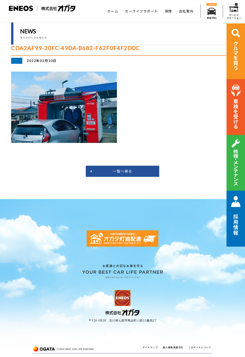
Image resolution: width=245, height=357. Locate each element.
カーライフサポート (141, 11)
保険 (168, 11)
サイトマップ (150, 347)
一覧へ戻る (122, 171)
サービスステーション (234, 11)
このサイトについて (199, 347)
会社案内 (186, 11)
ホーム (112, 11)
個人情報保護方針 (173, 347)
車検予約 (211, 11)
